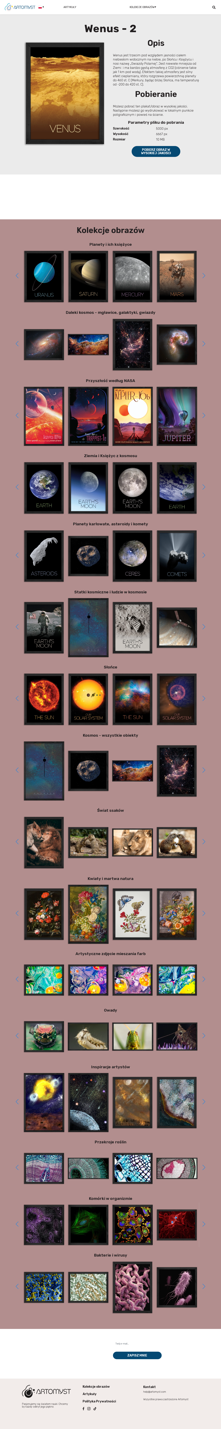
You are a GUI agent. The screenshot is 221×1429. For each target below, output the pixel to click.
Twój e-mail (122, 1338)
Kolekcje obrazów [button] (142, 7)
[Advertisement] (110, 197)
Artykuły (70, 7)
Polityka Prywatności (99, 1401)
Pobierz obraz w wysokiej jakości (156, 151)
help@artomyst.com (154, 1391)
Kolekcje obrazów (96, 1386)
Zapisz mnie (137, 1355)
